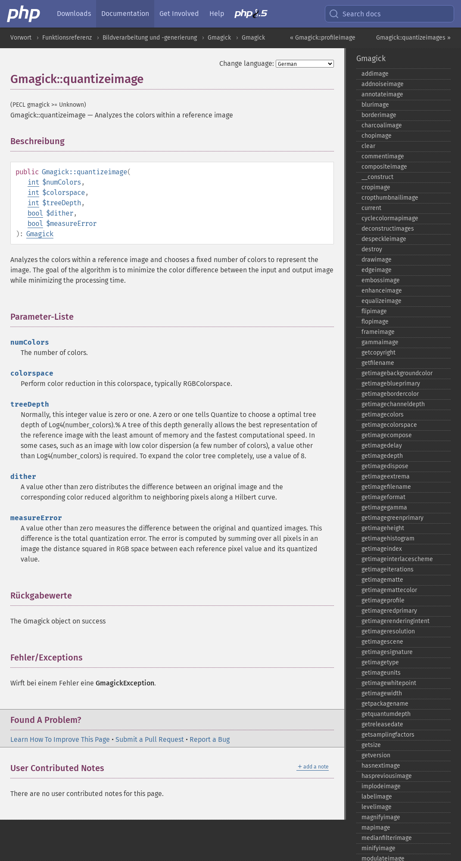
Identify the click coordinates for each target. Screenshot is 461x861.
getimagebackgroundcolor (397, 373)
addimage (375, 73)
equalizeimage (381, 301)
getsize (371, 745)
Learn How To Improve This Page (60, 739)
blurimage (375, 104)
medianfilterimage (386, 838)
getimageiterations (387, 569)
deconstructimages (387, 228)
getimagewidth (381, 693)
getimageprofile (383, 600)
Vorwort (20, 37)
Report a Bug (210, 739)
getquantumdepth (386, 714)
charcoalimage (381, 125)
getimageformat (383, 497)
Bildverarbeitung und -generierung (150, 37)
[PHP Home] (24, 14)
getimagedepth (382, 456)
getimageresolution (388, 631)
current (371, 208)
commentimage (382, 156)
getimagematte (382, 579)
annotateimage (382, 94)
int (33, 182)
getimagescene (382, 641)
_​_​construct (377, 177)
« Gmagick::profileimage (322, 37)
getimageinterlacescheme (397, 559)
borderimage (378, 115)
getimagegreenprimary (392, 518)
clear (368, 146)
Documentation (125, 13)
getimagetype (380, 662)
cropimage (375, 187)
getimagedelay (381, 445)
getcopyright (378, 352)
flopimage (375, 321)
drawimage (376, 259)
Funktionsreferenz (67, 37)
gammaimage (380, 342)
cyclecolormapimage (389, 218)
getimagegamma (384, 507)
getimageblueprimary (390, 383)
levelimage (376, 807)
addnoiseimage (382, 84)
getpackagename (384, 703)
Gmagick (219, 37)
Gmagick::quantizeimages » (413, 37)
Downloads (74, 13)
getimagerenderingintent (395, 621)
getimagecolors (382, 414)
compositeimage (384, 166)
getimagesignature (387, 652)
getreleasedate (382, 724)
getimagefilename (386, 487)
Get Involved (179, 13)
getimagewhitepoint (388, 683)
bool (35, 213)
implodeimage (381, 786)
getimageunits (381, 672)
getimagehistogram (387, 538)
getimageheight (382, 528)
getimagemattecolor (389, 590)
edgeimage (376, 270)
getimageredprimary (389, 610)
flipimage (374, 311)
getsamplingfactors (387, 734)
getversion (375, 755)
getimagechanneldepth (393, 404)
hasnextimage (380, 765)
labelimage (376, 796)
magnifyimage (380, 817)
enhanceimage (381, 290)
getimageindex (381, 548)
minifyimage (378, 848)
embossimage (380, 280)
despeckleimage (383, 239)
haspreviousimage (386, 776)
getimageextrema (385, 476)
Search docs (354, 14)
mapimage (375, 827)
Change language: (246, 63)
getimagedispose (384, 466)
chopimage (376, 135)
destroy (371, 249)
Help (216, 13)
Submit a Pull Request (149, 739)
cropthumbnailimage (389, 197)
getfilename (377, 363)
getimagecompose (386, 435)
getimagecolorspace (389, 425)
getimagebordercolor (390, 394)
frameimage (378, 332)
